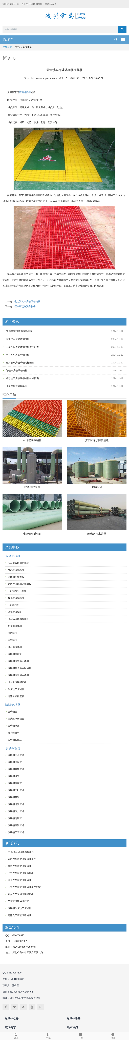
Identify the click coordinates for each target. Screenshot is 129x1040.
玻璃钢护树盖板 (16, 577)
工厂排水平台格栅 (17, 591)
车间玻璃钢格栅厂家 (18, 901)
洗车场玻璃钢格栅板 (18, 619)
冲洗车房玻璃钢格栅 (16, 386)
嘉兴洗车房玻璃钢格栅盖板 (20, 362)
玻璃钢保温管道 (16, 825)
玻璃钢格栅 (25, 92)
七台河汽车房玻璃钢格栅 (27, 301)
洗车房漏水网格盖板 (97, 440)
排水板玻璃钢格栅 (17, 682)
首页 (17, 47)
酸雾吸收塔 (13, 732)
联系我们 (72, 1027)
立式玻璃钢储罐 (16, 718)
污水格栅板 (13, 605)
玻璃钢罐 (96, 487)
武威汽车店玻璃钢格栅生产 (22, 859)
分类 (81, 1035)
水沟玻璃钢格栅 (32, 440)
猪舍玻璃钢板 (15, 612)
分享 (16, 1035)
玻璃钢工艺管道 (16, 832)
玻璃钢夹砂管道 (32, 533)
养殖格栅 (12, 640)
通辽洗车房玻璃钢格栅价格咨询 (22, 378)
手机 (48, 1035)
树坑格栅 (12, 633)
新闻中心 (27, 47)
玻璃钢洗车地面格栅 (18, 661)
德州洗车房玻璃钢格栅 (17, 339)
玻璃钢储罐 (13, 725)
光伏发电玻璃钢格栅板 (19, 584)
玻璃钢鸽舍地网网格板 (19, 668)
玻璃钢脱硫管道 (16, 769)
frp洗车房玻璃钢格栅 (16, 370)
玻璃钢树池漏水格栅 (18, 675)
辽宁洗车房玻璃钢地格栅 (21, 873)
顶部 (113, 1035)
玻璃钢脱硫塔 (32, 487)
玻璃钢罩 (10, 1027)
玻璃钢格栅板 (15, 654)
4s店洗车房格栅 (16, 689)
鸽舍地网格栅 (15, 626)
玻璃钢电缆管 (15, 783)
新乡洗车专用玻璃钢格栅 (21, 894)
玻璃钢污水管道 (96, 533)
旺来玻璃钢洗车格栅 (25, 306)
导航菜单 (8, 39)
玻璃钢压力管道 (16, 811)
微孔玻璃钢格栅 (16, 598)
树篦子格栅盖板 (16, 696)
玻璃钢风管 (13, 776)
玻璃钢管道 (12, 748)
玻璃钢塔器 (12, 704)
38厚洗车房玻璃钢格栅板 (19, 331)
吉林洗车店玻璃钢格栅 (19, 866)
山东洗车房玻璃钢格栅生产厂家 (22, 347)
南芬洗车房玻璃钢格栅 (17, 354)
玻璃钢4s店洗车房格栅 (19, 908)
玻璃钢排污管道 (16, 804)
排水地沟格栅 (15, 647)
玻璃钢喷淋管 (15, 762)
